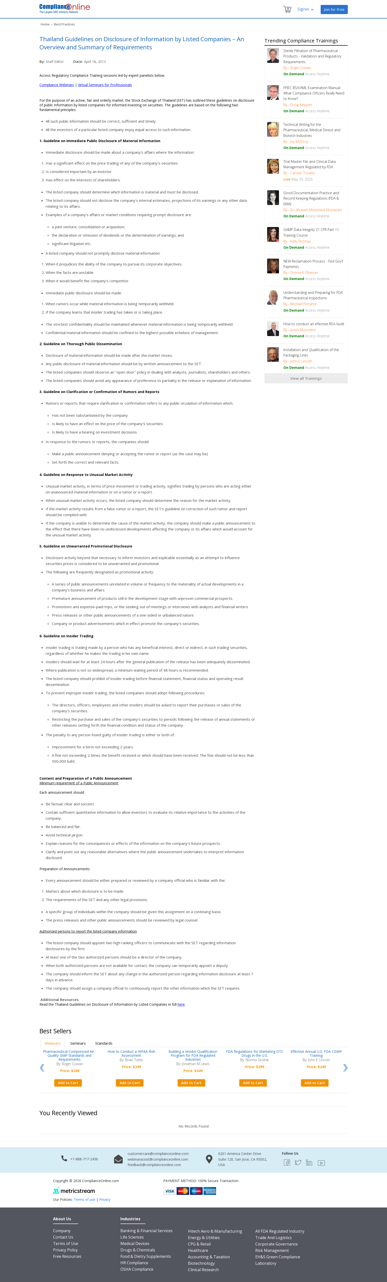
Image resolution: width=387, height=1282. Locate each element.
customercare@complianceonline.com (158, 1153)
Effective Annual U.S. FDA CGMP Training (316, 1053)
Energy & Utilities (204, 1237)
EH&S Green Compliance (277, 1257)
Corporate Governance (276, 1244)
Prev (41, 1068)
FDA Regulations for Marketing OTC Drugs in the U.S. (254, 1053)
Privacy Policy (65, 1250)
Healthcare (198, 1250)
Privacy (105, 1199)
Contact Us (63, 1237)
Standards (103, 1043)
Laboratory (265, 1263)
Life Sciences (132, 1237)
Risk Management (272, 1250)
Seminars (78, 1043)
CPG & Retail (199, 1244)
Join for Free (334, 9)
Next (345, 1068)
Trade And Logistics (273, 1237)
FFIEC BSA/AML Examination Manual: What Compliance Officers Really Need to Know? (313, 93)
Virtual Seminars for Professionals (105, 84)
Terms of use (84, 1199)
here (181, 1004)
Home (45, 24)
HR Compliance (134, 1262)
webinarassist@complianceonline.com (158, 1159)
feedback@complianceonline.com (154, 1164)
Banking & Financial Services (146, 1230)
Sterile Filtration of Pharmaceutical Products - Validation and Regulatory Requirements (312, 56)
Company (62, 1230)
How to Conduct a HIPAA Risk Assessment (131, 1053)
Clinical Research (203, 1269)
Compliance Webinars (56, 84)
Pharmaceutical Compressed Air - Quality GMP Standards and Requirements (69, 1055)
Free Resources (67, 1256)
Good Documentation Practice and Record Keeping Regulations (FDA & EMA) (311, 198)
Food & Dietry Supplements (145, 1256)
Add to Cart (68, 1082)
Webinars (53, 1043)
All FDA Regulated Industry (279, 1231)
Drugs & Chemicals (137, 1250)
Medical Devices (134, 1243)
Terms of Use (65, 1243)
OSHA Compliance (136, 1269)
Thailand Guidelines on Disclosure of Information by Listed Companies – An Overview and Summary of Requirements (141, 43)
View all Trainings (306, 378)
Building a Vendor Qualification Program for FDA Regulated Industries (192, 1055)
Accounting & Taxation (209, 1257)
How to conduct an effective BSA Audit (313, 323)
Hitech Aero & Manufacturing (215, 1231)
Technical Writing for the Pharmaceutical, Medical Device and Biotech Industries (311, 130)
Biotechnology (201, 1263)
